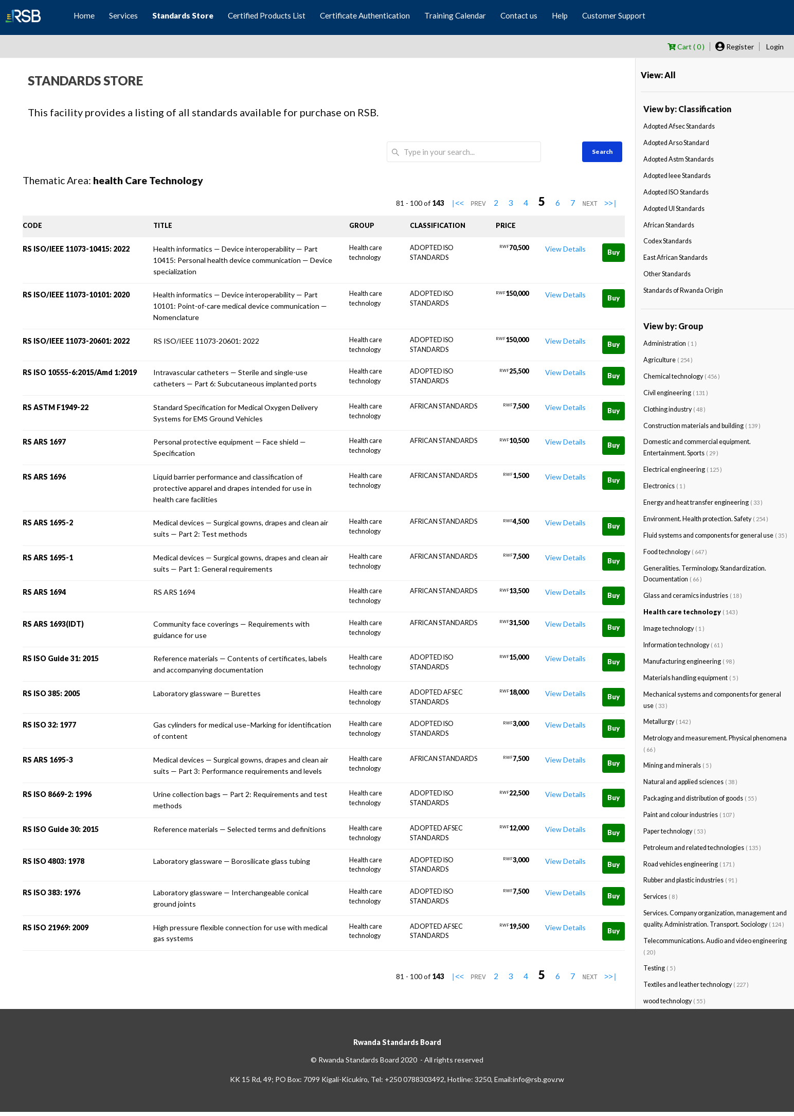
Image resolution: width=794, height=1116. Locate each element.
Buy (613, 252)
